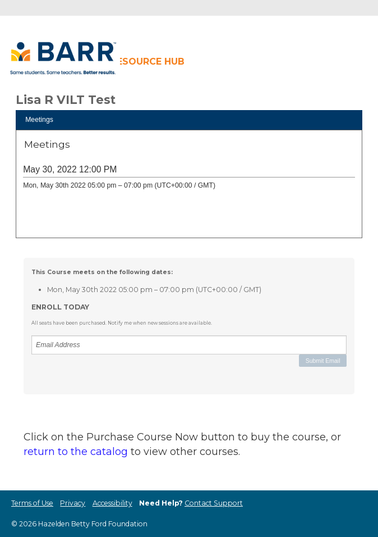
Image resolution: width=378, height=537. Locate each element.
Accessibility (112, 503)
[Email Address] (189, 344)
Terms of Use (32, 503)
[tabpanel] (189, 188)
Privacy (72, 503)
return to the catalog (76, 451)
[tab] (189, 120)
